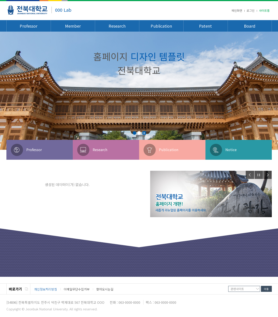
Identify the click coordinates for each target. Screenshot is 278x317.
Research (117, 26)
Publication (161, 26)
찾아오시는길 (104, 289)
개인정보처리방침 (45, 289)
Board (249, 26)
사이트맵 (264, 10)
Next (267, 175)
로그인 (251, 10)
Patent (205, 26)
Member (73, 26)
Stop (144, 133)
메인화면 (237, 10)
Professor (28, 26)
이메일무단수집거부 (77, 289)
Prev (250, 175)
